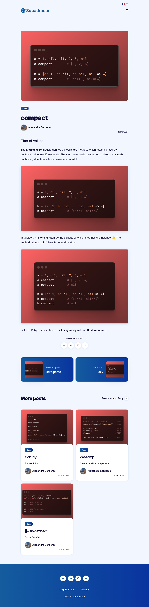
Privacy (85, 589)
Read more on (115, 398)
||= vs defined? (36, 531)
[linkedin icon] (71, 578)
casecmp (87, 457)
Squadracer (78, 596)
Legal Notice (67, 589)
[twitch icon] (78, 578)
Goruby (30, 457)
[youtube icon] (86, 578)
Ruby (24, 108)
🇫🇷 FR (125, 4)
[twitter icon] (63, 578)
